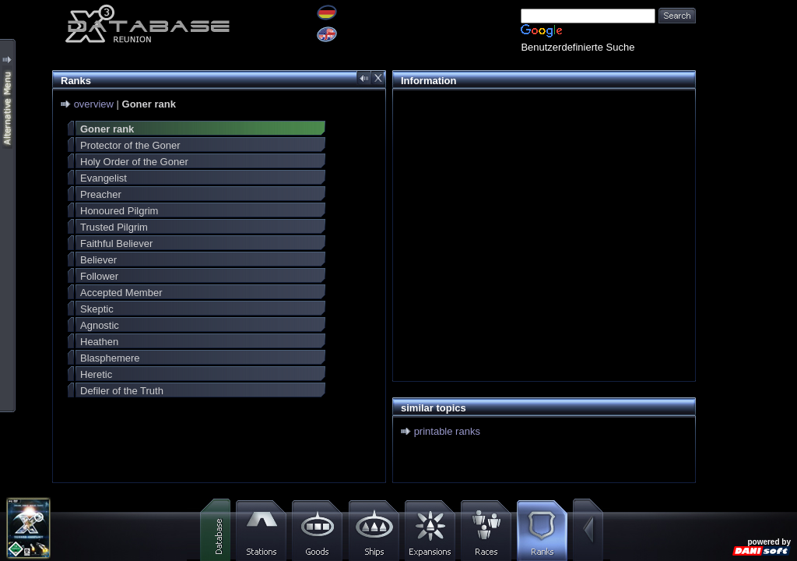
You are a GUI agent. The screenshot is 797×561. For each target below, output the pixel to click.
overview (94, 104)
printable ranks (447, 431)
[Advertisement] (540, 207)
